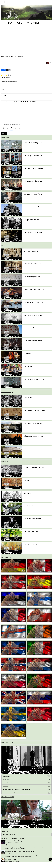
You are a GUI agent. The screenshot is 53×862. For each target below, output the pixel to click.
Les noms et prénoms (32, 277)
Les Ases (27, 480)
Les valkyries (28, 506)
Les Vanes (27, 493)
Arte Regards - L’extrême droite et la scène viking (19, 851)
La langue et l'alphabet (32, 328)
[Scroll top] (50, 859)
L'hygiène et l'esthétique (32, 264)
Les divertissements (31, 251)
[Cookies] (2, 859)
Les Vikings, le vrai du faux (33, 156)
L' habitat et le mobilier (32, 449)
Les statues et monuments (26, 793)
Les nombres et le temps (33, 315)
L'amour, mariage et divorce (34, 289)
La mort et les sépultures (33, 341)
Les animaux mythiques (32, 519)
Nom (2, 84)
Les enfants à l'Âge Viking (33, 194)
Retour (26, 62)
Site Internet (3, 95)
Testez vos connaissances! (9, 834)
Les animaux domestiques (33, 302)
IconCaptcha (11, 130)
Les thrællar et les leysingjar (34, 233)
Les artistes (26, 786)
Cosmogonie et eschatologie (34, 467)
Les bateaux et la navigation (34, 423)
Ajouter (4, 133)
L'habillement (28, 354)
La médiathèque (26, 779)
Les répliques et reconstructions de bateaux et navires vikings (26, 789)
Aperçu (34, 101)
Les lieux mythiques (31, 532)
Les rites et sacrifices (31, 544)
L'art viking (28, 398)
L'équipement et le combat (33, 436)
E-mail (2, 89)
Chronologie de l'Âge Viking (33, 143)
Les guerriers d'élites (31, 220)
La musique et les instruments (35, 410)
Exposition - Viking (10, 859)
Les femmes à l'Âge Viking (33, 181)
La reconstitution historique (26, 783)
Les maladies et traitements (34, 379)
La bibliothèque (26, 776)
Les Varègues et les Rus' (32, 207)
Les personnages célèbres (33, 168)
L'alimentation (29, 366)
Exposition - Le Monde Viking (13, 841)
